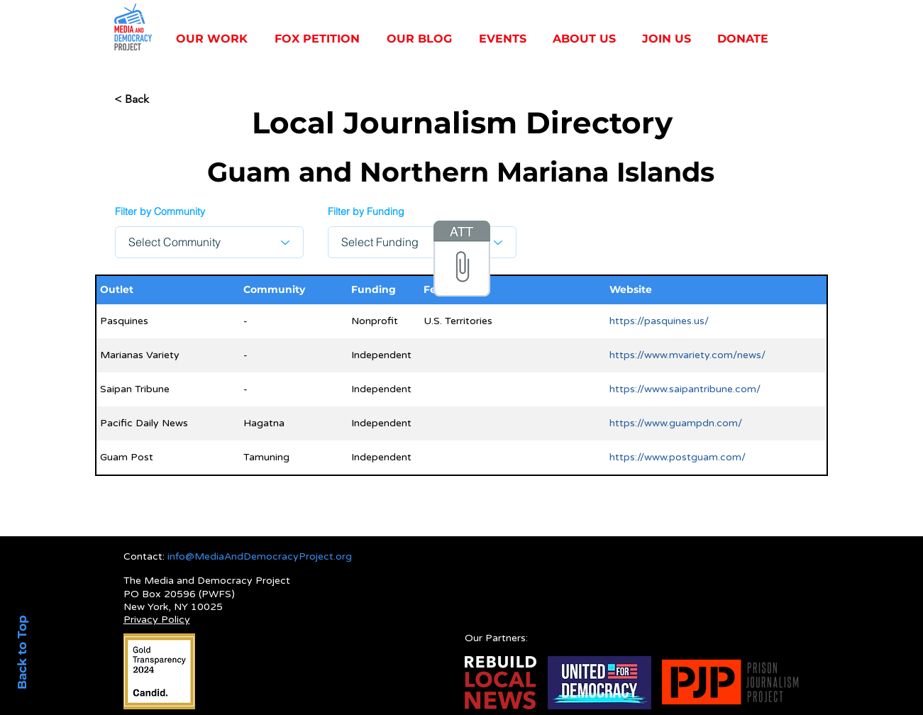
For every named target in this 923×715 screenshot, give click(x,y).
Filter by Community (160, 211)
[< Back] (161, 98)
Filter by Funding (366, 211)
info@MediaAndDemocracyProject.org (259, 556)
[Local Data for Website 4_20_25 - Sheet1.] (462, 260)
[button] (214, 39)
